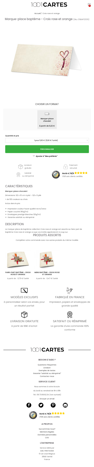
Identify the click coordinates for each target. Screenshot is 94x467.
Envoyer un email (47, 399)
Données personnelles (47, 435)
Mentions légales (47, 432)
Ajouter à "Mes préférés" (45, 156)
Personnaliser (47, 149)
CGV (47, 437)
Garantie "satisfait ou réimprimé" (47, 373)
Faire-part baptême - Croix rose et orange (18, 273)
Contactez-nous (47, 376)
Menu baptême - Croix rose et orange (47, 273)
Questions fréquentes (47, 365)
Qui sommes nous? (47, 429)
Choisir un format (47, 104)
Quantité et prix (12, 136)
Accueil (37, 13)
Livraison (47, 367)
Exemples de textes (47, 370)
